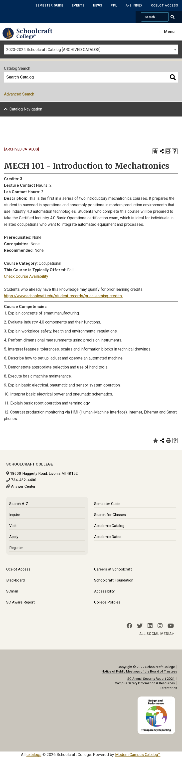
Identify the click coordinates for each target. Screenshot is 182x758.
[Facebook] (129, 625)
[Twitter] (140, 625)
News (97, 5)
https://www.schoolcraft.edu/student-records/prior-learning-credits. (63, 296)
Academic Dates (107, 536)
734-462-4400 (23, 480)
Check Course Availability (26, 276)
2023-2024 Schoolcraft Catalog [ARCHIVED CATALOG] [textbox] (53, 49)
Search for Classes (110, 514)
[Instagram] (160, 625)
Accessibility (104, 591)
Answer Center (23, 486)
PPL (114, 5)
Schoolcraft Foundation (113, 580)
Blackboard (15, 580)
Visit (12, 526)
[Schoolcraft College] (29, 36)
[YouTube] (171, 625)
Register (16, 548)
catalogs (33, 754)
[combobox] (91, 49)
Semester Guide (49, 5)
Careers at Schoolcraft (113, 569)
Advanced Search (19, 94)
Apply (13, 536)
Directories (169, 688)
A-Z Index (134, 5)
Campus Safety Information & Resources (145, 683)
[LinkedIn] (150, 625)
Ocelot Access (164, 5)
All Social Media (156, 634)
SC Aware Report (20, 602)
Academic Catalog (109, 526)
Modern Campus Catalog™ (138, 754)
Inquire (14, 514)
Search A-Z (18, 504)
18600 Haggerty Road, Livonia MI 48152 (44, 473)
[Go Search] (175, 17)
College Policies (107, 602)
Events (78, 5)
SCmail (12, 591)
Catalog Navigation (25, 109)
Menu (169, 31)
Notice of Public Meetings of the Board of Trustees (139, 671)
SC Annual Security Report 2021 (151, 678)
